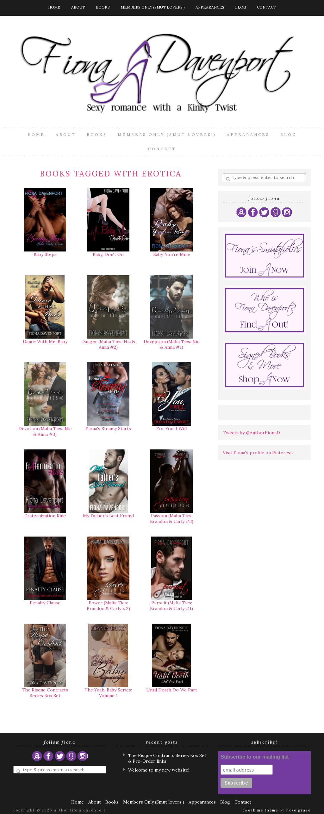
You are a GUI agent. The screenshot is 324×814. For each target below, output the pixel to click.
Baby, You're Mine (171, 254)
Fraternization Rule (45, 515)
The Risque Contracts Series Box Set (45, 692)
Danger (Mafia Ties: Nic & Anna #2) (108, 344)
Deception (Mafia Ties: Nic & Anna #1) (171, 344)
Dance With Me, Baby (45, 341)
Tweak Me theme (260, 810)
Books (103, 7)
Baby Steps (45, 254)
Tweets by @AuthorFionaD (251, 433)
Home (54, 7)
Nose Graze (298, 810)
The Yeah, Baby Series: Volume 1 (108, 692)
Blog (240, 7)
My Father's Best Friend (108, 515)
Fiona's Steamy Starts (108, 428)
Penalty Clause (45, 603)
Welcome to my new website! (158, 770)
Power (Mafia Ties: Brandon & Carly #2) (108, 605)
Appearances (210, 7)
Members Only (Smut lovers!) (153, 7)
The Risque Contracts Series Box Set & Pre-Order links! (167, 758)
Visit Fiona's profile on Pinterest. (258, 452)
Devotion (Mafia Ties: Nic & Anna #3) (45, 431)
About (78, 7)
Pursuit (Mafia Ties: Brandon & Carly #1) (171, 605)
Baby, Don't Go (108, 254)
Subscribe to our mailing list (255, 757)
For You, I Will (171, 428)
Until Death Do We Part (171, 690)
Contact (266, 7)
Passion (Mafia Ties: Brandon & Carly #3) (171, 518)
